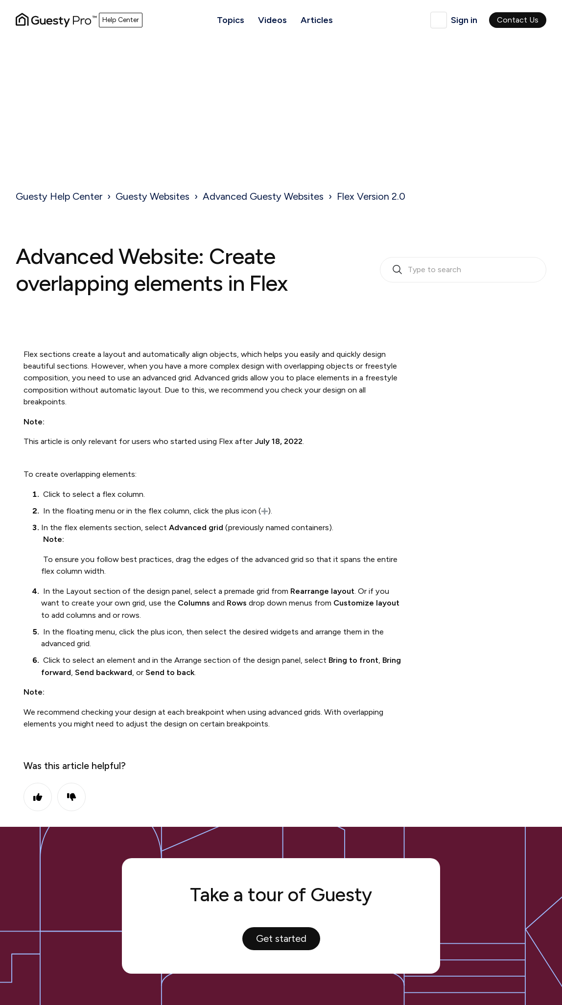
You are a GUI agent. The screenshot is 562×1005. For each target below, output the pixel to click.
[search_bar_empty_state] (463, 269)
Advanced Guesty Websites (263, 196)
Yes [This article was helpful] (37, 797)
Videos (272, 20)
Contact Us (518, 19)
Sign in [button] (464, 20)
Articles (317, 20)
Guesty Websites (152, 196)
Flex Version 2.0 (371, 196)
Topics (230, 20)
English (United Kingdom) (438, 20)
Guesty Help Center (59, 196)
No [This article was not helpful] (71, 797)
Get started (281, 938)
